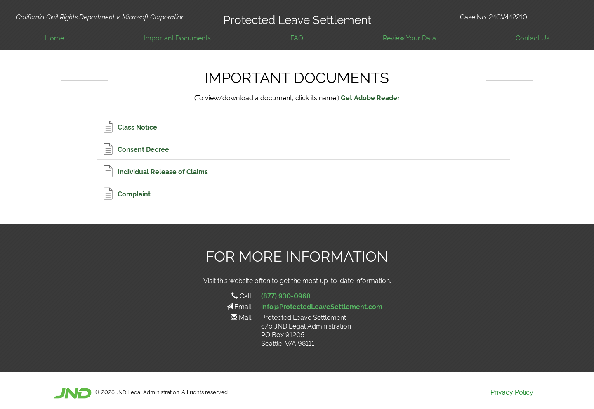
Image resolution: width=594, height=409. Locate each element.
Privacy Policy (511, 391)
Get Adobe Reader (370, 97)
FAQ (296, 37)
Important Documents (177, 37)
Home (54, 37)
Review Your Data (409, 37)
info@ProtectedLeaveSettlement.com (321, 306)
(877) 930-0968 (286, 295)
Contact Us (532, 37)
